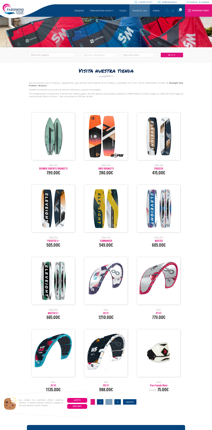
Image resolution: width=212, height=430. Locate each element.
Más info (77, 406)
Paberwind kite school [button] (102, 10)
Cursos (123, 10)
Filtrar (171, 55)
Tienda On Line (139, 10)
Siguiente (130, 402)
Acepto (77, 400)
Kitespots (79, 10)
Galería (156, 10)
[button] (53, 55)
